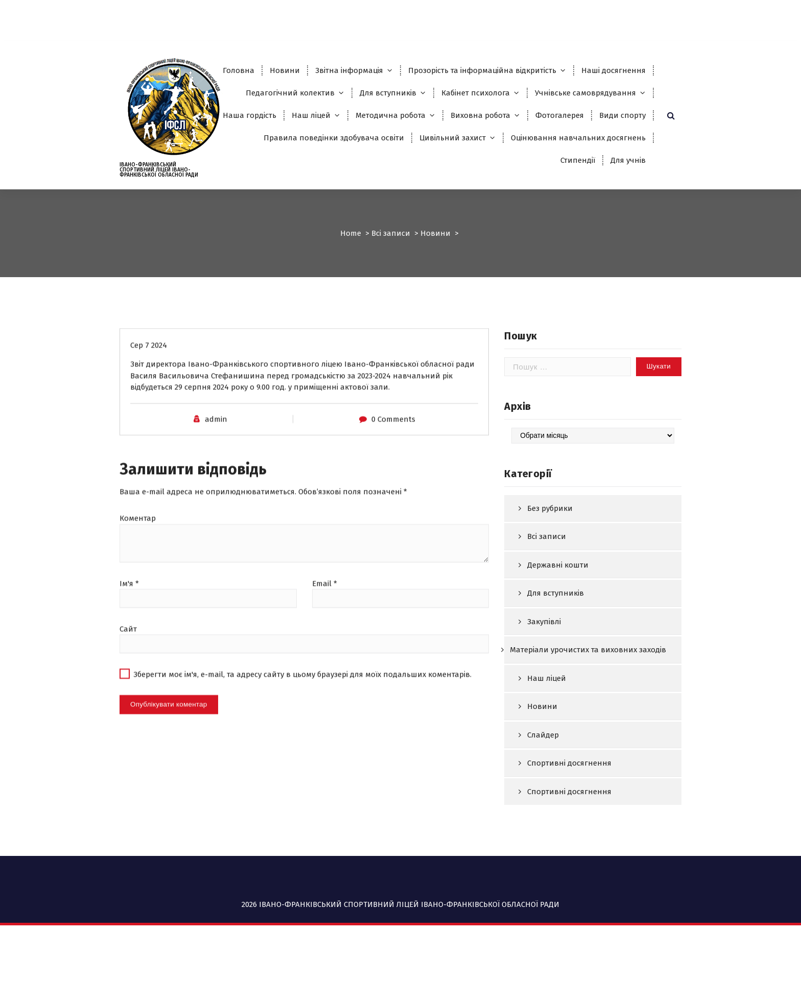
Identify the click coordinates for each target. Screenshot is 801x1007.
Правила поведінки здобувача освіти (334, 137)
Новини (285, 70)
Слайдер (543, 766)
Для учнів (628, 160)
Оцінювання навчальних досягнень (578, 137)
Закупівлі (544, 653)
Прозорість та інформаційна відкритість (482, 70)
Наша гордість (249, 115)
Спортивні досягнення (569, 795)
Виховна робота (480, 115)
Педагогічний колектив (290, 92)
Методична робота (391, 115)
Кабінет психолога (475, 92)
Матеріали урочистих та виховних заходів (588, 681)
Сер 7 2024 (148, 371)
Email (324, 609)
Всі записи (390, 233)
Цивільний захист (452, 137)
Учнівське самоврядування (585, 92)
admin (216, 445)
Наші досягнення (613, 70)
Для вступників (388, 92)
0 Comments (393, 445)
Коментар (138, 544)
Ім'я (129, 609)
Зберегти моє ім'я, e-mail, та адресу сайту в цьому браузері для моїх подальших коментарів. (302, 700)
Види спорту (622, 115)
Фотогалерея (559, 115)
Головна (238, 70)
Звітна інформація (349, 70)
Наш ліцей (311, 115)
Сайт (128, 654)
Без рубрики (550, 540)
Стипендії (577, 160)
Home (350, 233)
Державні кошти (557, 596)
